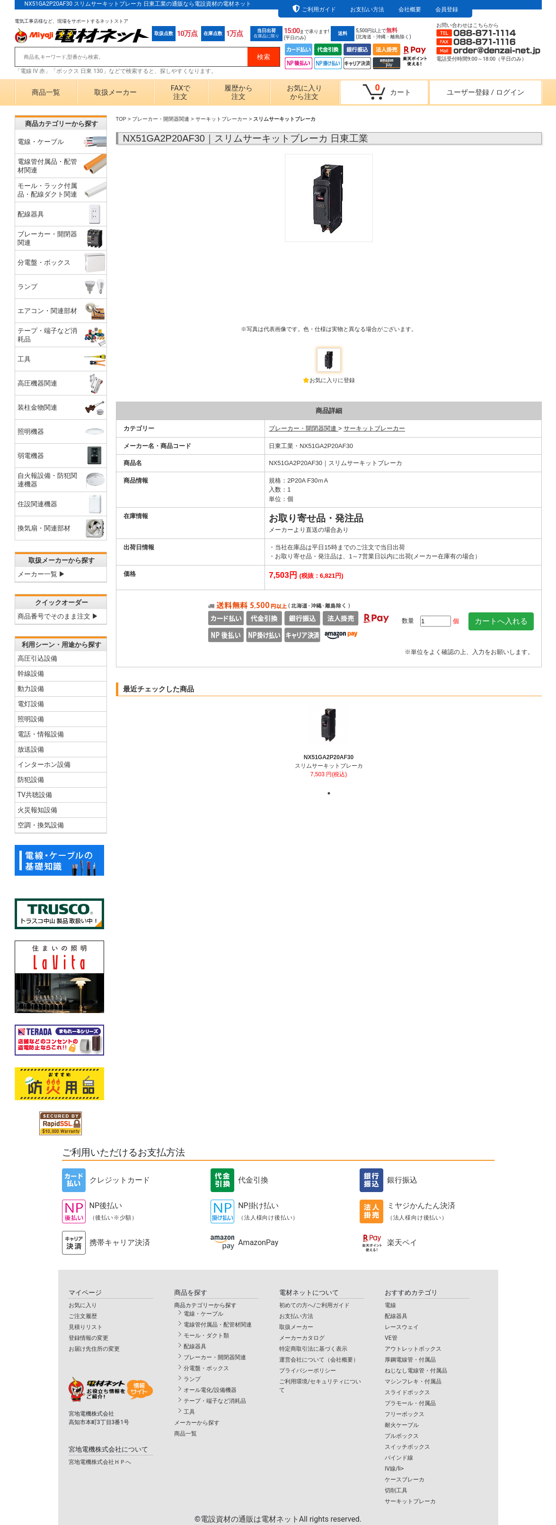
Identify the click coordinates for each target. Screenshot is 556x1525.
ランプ (192, 1379)
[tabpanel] (328, 745)
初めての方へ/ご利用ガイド (314, 1305)
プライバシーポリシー (307, 1370)
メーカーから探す (197, 1422)
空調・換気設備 (41, 825)
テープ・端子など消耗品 (215, 1401)
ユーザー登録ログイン (485, 92)
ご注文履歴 (83, 1316)
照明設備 (31, 719)
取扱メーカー (115, 92)
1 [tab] (329, 793)
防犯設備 (31, 779)
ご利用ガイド (319, 9)
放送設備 (31, 749)
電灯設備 (31, 704)
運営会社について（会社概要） (319, 1359)
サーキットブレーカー (221, 119)
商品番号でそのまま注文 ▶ (58, 616)
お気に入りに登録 (332, 380)
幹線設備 (31, 673)
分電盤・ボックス (206, 1368)
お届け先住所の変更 (94, 1349)
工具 (189, 1411)
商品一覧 (46, 92)
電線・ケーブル (203, 1313)
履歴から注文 (238, 92)
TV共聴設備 (35, 794)
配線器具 (195, 1346)
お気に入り (83, 1305)
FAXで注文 (180, 92)
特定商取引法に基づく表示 (313, 1349)
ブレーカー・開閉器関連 (160, 119)
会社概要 (409, 9)
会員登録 (446, 9)
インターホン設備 (44, 764)
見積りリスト (86, 1327)
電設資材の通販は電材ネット (281, 1519)
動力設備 (31, 688)
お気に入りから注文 (304, 92)
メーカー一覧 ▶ (41, 574)
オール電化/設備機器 (210, 1390)
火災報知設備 (37, 810)
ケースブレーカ (404, 1479)
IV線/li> (394, 1468)
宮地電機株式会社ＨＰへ (100, 1462)
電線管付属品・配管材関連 (218, 1324)
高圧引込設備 (37, 658)
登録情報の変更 (88, 1338)
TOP (121, 119)
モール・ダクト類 (206, 1335)
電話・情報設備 (41, 734)
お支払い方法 (367, 9)
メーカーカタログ (302, 1338)
